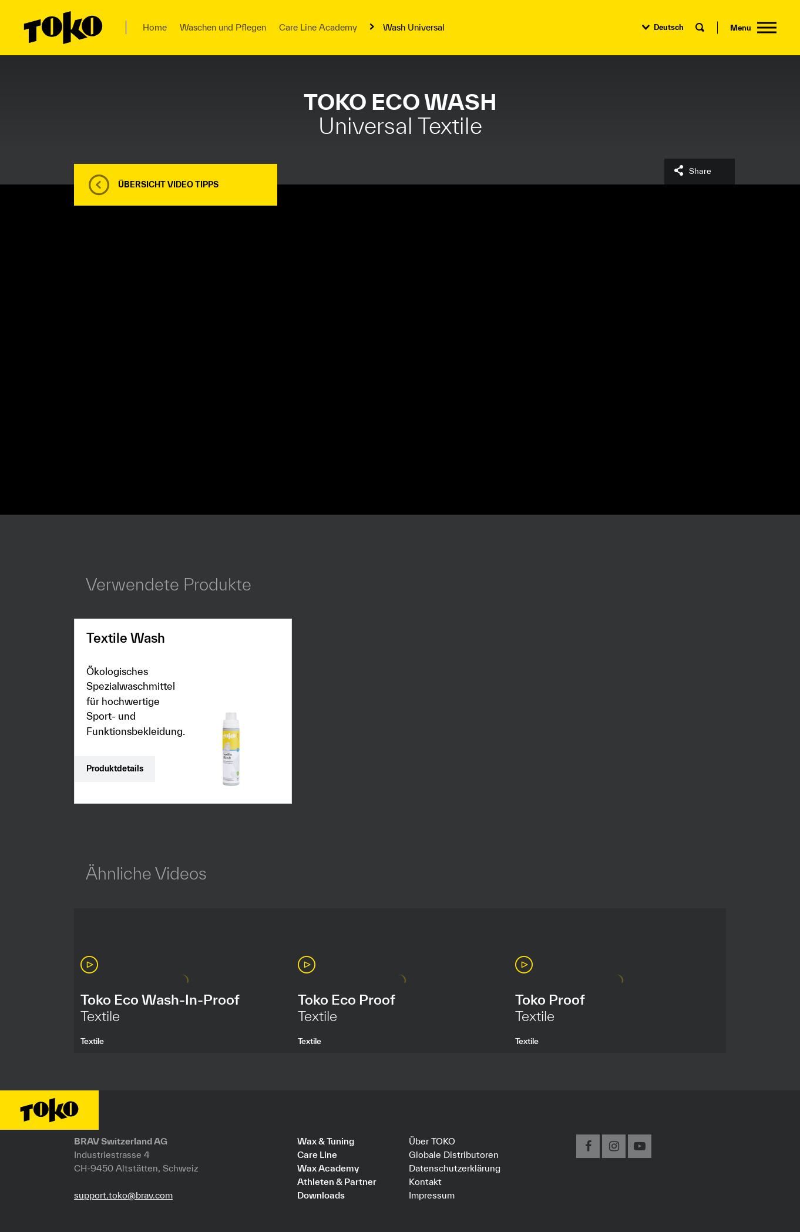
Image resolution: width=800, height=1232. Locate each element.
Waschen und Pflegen (223, 27)
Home (155, 27)
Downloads (321, 1195)
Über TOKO (432, 1141)
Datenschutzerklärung (454, 1168)
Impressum (432, 1195)
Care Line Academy (318, 27)
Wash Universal (414, 27)
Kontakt (425, 1181)
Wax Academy (328, 1168)
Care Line (317, 1154)
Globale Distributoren (454, 1154)
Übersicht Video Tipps (168, 184)
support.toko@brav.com (123, 1195)
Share (700, 171)
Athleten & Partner (337, 1181)
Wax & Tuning (325, 1141)
